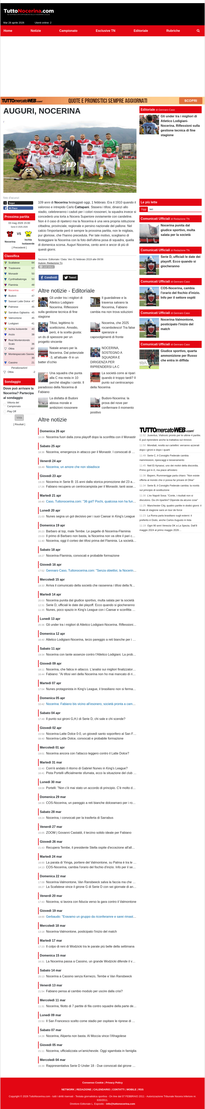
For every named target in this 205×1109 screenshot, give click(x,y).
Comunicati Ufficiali (155, 218)
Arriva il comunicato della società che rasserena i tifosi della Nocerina (94, 585)
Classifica (12, 256)
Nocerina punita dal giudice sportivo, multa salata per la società (90, 600)
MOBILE (131, 1089)
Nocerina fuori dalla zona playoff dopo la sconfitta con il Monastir (91, 437)
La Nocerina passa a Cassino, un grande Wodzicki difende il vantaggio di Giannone (104, 961)
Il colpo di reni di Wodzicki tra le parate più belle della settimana (90, 946)
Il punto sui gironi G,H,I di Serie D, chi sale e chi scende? (85, 718)
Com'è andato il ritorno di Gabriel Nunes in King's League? (87, 768)
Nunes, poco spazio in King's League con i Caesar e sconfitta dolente (94, 609)
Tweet (70, 277)
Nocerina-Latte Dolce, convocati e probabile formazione (85, 738)
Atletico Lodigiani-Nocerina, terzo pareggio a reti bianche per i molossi (94, 639)
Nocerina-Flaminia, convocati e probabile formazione (83, 555)
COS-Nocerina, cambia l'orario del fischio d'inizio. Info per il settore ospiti (96, 867)
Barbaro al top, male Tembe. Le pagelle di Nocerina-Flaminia (88, 531)
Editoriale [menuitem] (141, 30)
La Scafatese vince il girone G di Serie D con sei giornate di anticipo (93, 886)
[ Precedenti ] (19, 247)
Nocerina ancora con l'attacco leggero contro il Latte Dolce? (87, 753)
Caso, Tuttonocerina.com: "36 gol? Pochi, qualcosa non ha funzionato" (95, 501)
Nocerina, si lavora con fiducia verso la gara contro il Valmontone (91, 901)
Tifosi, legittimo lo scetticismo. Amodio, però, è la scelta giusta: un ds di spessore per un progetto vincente (60, 332)
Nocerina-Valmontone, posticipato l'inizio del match (81, 931)
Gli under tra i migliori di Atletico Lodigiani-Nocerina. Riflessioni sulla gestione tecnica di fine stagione (60, 307)
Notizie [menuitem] (36, 30)
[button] (19, 418)
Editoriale (54, 259)
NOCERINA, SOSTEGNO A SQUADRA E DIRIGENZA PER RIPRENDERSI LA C (106, 357)
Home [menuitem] (8, 30)
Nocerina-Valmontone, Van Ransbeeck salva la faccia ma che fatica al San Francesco (106, 882)
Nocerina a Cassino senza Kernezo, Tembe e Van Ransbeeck (89, 976)
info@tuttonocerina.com (120, 1103)
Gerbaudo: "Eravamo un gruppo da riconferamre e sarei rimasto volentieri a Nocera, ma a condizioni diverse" (122, 916)
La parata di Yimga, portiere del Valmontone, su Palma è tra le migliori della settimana (105, 862)
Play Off (11, 411)
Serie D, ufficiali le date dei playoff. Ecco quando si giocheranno (90, 605)
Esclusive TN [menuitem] (105, 30)
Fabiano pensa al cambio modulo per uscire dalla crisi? (84, 991)
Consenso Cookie (92, 1082)
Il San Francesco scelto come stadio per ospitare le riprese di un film (93, 1021)
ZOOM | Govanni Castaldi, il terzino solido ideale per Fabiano (89, 832)
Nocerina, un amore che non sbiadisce (73, 467)
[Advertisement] (102, 65)
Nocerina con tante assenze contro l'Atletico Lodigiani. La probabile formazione (101, 654)
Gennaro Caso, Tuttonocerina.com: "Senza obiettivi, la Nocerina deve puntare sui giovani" (108, 570)
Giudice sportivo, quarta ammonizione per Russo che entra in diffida (179, 355)
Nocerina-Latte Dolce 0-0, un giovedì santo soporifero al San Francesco (96, 733)
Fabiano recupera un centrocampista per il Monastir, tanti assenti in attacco (98, 486)
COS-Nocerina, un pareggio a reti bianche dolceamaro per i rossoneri (94, 802)
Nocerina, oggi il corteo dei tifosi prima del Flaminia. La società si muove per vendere (105, 540)
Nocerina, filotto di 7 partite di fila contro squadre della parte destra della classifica (103, 1006)
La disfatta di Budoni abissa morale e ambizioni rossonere (63, 403)
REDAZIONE (84, 1089)
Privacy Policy (114, 1082)
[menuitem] (198, 30)
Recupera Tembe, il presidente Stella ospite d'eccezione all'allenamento (96, 847)
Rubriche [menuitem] (173, 30)
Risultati (19, 424)
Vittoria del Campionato (14, 404)
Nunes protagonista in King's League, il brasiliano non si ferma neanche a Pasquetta (105, 689)
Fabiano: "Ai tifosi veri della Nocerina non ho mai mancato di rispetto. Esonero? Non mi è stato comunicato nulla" (124, 674)
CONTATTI (118, 1089)
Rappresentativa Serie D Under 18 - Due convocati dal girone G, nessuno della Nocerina (107, 1065)
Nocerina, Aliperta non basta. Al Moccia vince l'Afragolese (86, 1036)
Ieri (151, 209)
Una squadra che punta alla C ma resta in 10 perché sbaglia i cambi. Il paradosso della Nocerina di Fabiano (61, 382)
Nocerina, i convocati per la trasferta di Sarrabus (79, 817)
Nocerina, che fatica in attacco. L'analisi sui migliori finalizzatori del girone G (99, 669)
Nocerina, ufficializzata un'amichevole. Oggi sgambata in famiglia (91, 1050)
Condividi (48, 277)
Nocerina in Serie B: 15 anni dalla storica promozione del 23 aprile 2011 (96, 481)
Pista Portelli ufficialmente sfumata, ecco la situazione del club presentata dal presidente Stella (112, 773)
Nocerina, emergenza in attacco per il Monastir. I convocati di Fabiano (94, 452)
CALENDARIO (101, 1089)
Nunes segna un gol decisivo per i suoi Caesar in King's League (90, 516)
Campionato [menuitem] (68, 30)
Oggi (143, 209)
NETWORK (67, 1089)
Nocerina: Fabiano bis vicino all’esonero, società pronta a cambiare (93, 704)
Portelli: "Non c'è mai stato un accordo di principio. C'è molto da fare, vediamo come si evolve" (111, 788)
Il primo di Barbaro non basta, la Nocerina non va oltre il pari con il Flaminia (98, 536)
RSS (141, 1089)
